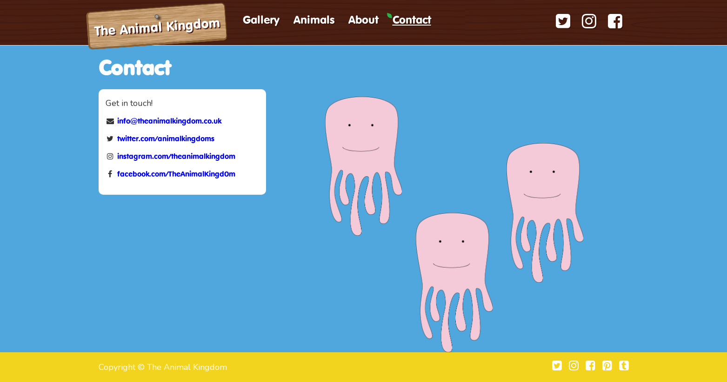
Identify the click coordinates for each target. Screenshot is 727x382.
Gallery (261, 20)
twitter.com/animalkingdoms (165, 139)
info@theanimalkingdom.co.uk (169, 121)
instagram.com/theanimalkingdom (176, 157)
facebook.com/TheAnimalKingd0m (176, 174)
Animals (313, 20)
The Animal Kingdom (157, 28)
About (363, 20)
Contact (412, 20)
